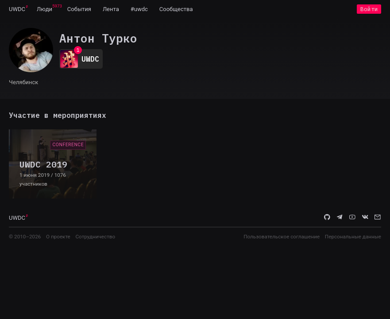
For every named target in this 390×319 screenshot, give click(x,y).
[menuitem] (17, 9)
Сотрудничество (95, 236)
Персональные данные (353, 236)
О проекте (58, 236)
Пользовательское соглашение (281, 236)
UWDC (17, 9)
